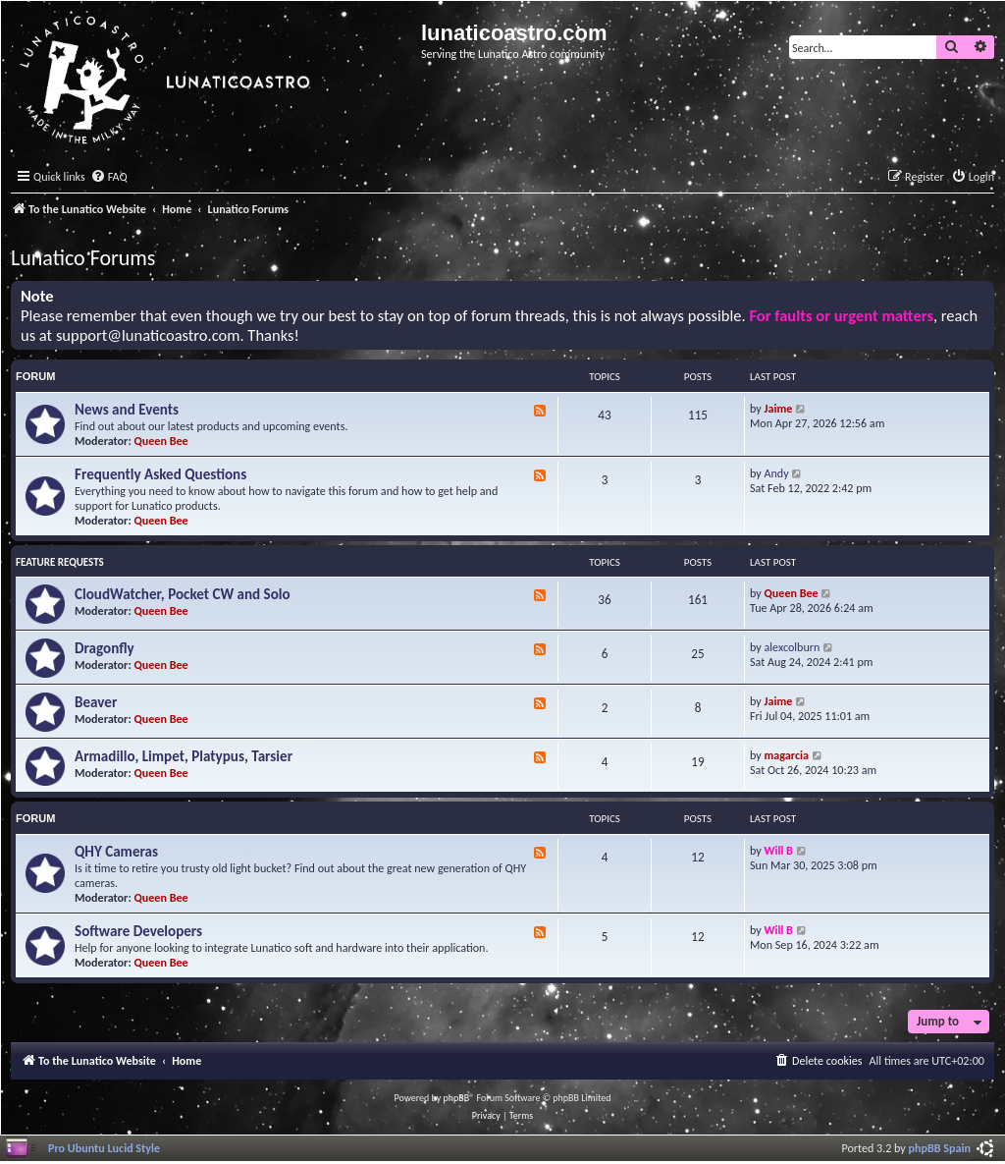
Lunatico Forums (83, 258)
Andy (777, 473)
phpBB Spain (940, 1147)
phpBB (457, 1097)
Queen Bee (161, 440)
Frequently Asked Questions (160, 474)
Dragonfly (104, 648)
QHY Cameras (116, 851)
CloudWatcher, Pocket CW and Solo (183, 594)
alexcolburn (792, 646)
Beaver (96, 702)
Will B (779, 850)
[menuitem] (109, 177)
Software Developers (138, 931)
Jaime (779, 408)
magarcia (787, 755)
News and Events (127, 409)
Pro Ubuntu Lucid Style (104, 1147)
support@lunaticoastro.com (148, 335)
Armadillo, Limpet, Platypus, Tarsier (183, 756)
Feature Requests (60, 562)
